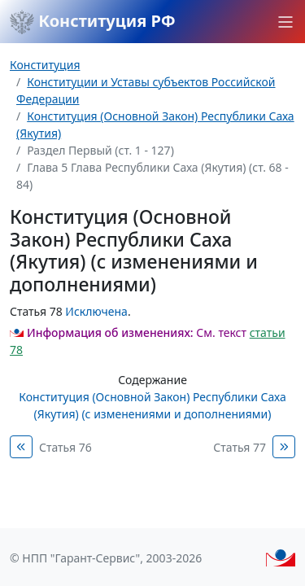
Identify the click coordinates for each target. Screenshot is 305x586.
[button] (285, 22)
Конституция (45, 64)
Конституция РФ (93, 22)
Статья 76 (65, 447)
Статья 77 (239, 447)
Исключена (96, 311)
